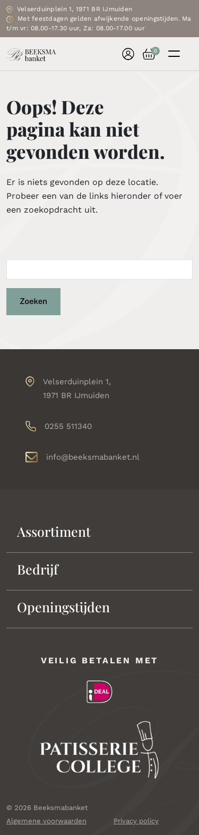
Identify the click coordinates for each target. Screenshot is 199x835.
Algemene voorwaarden (46, 821)
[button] (144, 54)
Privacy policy (136, 821)
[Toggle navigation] (174, 53)
